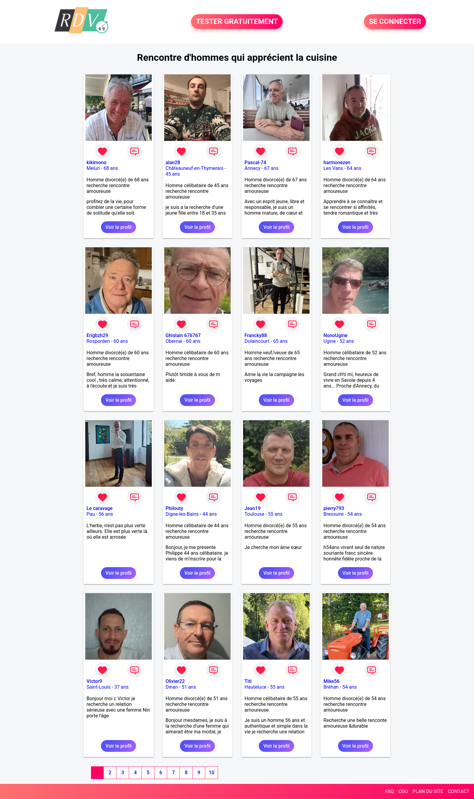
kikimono (96, 162)
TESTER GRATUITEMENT (237, 22)
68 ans (111, 168)
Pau (90, 514)
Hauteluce (255, 687)
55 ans (275, 514)
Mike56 (331, 681)
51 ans (189, 687)
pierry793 (333, 508)
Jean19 (253, 508)
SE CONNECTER (395, 22)
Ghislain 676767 (183, 335)
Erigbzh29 (97, 335)
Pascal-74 (255, 162)
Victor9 (94, 681)
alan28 (173, 162)
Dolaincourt (257, 341)
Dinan (172, 687)
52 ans (346, 341)
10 (211, 772)
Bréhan (331, 687)
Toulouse (254, 514)
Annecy (253, 168)
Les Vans (333, 168)
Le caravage (99, 508)
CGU (403, 791)
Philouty (174, 508)
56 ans (106, 514)
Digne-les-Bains (182, 514)
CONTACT (458, 791)
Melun (93, 168)
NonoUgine (335, 335)
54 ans (354, 514)
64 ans (354, 168)
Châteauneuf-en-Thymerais (194, 168)
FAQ (389, 791)
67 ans (271, 168)
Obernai (174, 341)
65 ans (280, 341)
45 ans (173, 174)
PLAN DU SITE (428, 791)
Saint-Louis (98, 687)
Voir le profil (118, 227)
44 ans (210, 514)
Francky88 (256, 335)
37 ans (121, 687)
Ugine (329, 341)
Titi (248, 681)
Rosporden (98, 341)
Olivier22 (175, 681)
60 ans (121, 341)
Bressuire (333, 514)
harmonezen (336, 162)
